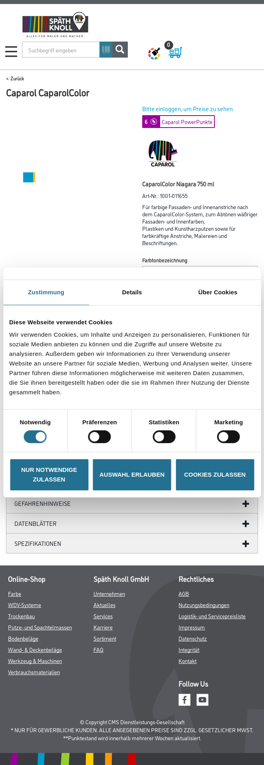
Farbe (14, 593)
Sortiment (104, 638)
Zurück (17, 78)
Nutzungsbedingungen (204, 604)
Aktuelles (104, 604)
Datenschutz (193, 638)
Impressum (192, 627)
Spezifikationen (37, 543)
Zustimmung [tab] (46, 292)
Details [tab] (132, 292)
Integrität (189, 649)
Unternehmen (109, 593)
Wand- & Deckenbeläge (35, 649)
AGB (184, 593)
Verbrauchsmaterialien (34, 671)
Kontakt (188, 660)
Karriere (103, 627)
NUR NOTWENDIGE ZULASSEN (49, 474)
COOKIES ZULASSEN (215, 474)
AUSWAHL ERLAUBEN (132, 474)
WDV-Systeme (24, 604)
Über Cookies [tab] (218, 292)
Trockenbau (21, 615)
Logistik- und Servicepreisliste (212, 615)
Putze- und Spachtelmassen (40, 627)
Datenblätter (35, 523)
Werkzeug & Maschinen (35, 660)
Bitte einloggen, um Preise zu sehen (187, 108)
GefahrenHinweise (42, 503)
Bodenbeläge (23, 638)
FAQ (98, 649)
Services (103, 615)
